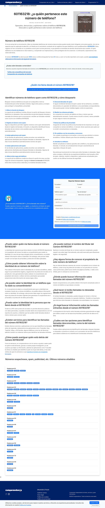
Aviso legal (40, 495)
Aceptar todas (94, 502)
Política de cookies (86, 221)
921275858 (10, 439)
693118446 (35, 395)
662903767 (10, 401)
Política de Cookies (25, 505)
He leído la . (65, 219)
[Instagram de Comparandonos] (9, 494)
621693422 (71, 389)
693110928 (29, 395)
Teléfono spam (59, 192)
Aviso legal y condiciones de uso (71, 217)
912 (33, 414)
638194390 (10, 470)
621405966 (84, 389)
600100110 (23, 383)
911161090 (22, 414)
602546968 (36, 383)
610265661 (16, 370)
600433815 (10, 383)
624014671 (65, 389)
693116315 (10, 395)
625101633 (78, 389)
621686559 (55, 389)
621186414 (36, 389)
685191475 (10, 426)
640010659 (10, 376)
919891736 (16, 414)
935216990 (10, 420)
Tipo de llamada (82, 192)
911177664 (38, 414)
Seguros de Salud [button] (80, 2)
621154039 (42, 389)
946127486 (10, 463)
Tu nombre (58, 184)
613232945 (10, 370)
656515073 (10, 408)
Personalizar (95, 505)
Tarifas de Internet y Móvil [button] (64, 2)
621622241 (10, 389)
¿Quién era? (58, 199)
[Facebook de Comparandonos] (6, 494)
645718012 (16, 376)
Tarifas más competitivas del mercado (19, 72)
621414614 (29, 389)
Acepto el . (68, 217)
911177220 (28, 414)
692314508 (22, 395)
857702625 (10, 451)
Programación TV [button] (93, 2)
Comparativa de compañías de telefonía (19, 74)
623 (60, 389)
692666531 (16, 395)
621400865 (16, 389)
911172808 (50, 414)
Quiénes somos (42, 492)
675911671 (16, 432)
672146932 (10, 432)
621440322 (48, 389)
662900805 (16, 401)
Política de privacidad (68, 219)
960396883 (17, 445)
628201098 (23, 389)
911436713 (10, 414)
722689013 (10, 457)
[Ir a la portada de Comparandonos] (13, 490)
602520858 (29, 383)
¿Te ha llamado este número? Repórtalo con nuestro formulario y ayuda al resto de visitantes (52, 89)
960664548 (10, 445)
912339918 (44, 414)
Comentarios (58, 205)
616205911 (23, 370)
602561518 (16, 383)
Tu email (80, 184)
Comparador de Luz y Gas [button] (46, 2)
